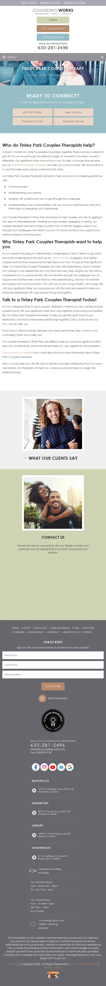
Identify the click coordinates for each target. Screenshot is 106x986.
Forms (53, 20)
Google (70, 767)
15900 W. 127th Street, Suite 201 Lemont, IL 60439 (54, 835)
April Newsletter (58, 698)
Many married (60, 257)
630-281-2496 (53, 47)
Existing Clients (50, 3)
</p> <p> (53, 583)
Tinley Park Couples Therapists (28, 165)
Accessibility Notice (83, 964)
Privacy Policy (53, 967)
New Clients (29, 3)
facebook (36, 767)
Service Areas (60, 628)
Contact (53, 632)
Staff (27, 628)
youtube (53, 767)
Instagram (44, 767)
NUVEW (11, 964)
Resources (36, 632)
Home (15, 628)
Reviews (89, 628)
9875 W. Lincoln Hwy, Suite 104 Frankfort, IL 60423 (54, 812)
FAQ (76, 628)
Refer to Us (71, 632)
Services (41, 628)
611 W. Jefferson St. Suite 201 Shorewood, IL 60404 (53, 857)
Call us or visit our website (17, 352)
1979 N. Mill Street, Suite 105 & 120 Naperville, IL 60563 (56, 790)
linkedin (61, 767)
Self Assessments (53, 28)
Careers (19, 632)
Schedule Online (74, 3)
